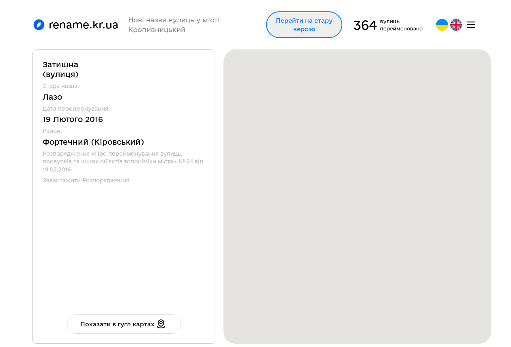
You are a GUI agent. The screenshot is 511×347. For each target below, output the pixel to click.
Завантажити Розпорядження (86, 180)
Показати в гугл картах (123, 324)
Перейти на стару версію (304, 24)
